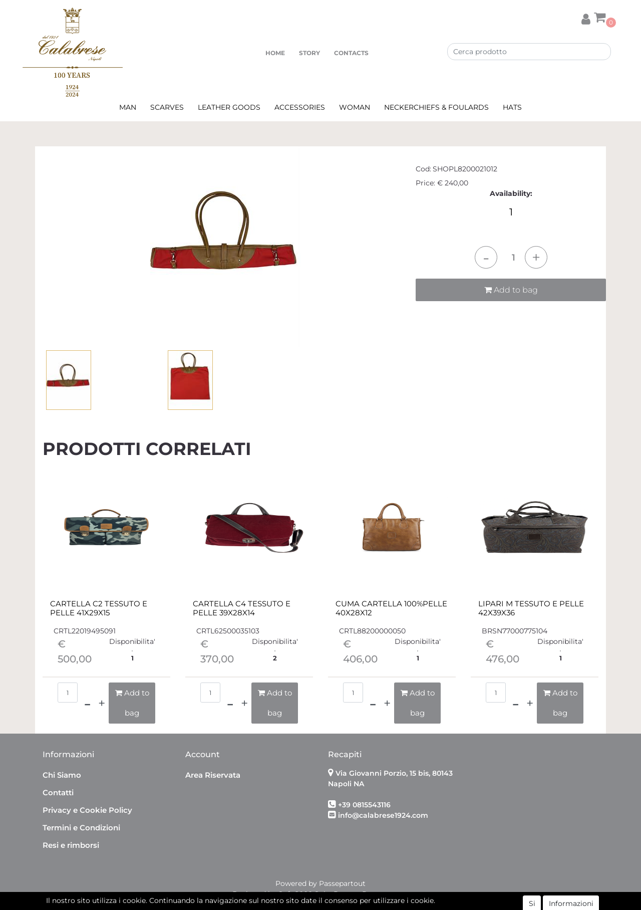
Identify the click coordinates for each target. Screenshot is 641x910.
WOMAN (354, 107)
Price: (425, 182)
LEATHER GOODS (229, 107)
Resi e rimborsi (71, 845)
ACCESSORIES (299, 107)
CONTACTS (351, 53)
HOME (275, 53)
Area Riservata (212, 775)
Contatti (58, 792)
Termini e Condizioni (81, 827)
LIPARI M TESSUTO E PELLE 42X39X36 (531, 608)
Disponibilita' (132, 641)
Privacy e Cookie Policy (87, 810)
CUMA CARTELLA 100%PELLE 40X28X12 (391, 608)
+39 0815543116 (364, 804)
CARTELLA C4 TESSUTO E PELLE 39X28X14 (241, 608)
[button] (586, 18)
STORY (309, 53)
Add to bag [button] (511, 290)
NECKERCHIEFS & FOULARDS (436, 107)
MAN (127, 107)
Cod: (423, 168)
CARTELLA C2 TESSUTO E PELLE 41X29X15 (98, 608)
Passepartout (342, 883)
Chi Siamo (62, 775)
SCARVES (167, 107)
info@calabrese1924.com (383, 815)
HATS (512, 107)
